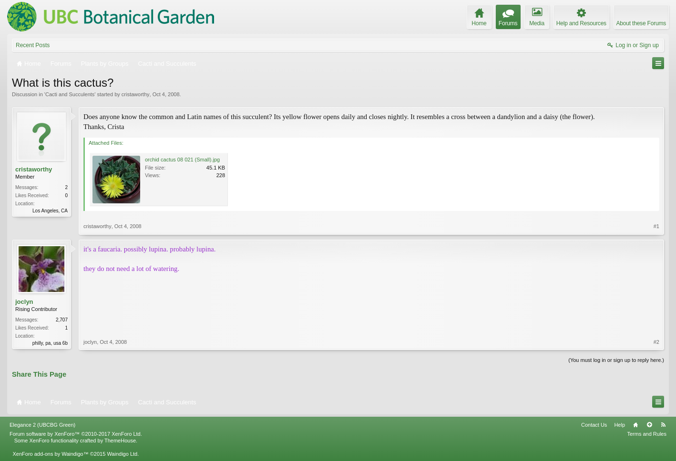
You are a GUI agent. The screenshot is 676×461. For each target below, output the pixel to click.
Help (619, 425)
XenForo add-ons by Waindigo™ (50, 454)
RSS (663, 424)
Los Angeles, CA (50, 210)
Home (635, 424)
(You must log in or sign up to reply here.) (616, 360)
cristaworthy (136, 94)
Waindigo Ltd (122, 454)
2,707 (62, 319)
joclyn (24, 301)
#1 (656, 226)
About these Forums (641, 23)
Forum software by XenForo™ (76, 434)
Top (649, 424)
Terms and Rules (646, 434)
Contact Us (594, 425)
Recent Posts (33, 45)
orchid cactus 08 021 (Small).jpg (182, 159)
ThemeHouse (120, 440)
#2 (656, 342)
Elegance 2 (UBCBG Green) (42, 425)
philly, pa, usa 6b (50, 343)
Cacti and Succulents (69, 94)
